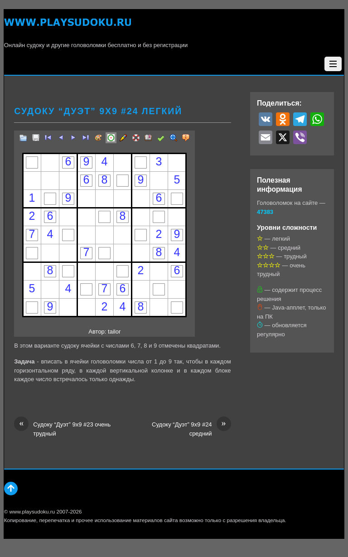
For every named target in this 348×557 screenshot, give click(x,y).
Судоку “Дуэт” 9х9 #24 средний (191, 428)
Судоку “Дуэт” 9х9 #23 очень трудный (62, 428)
